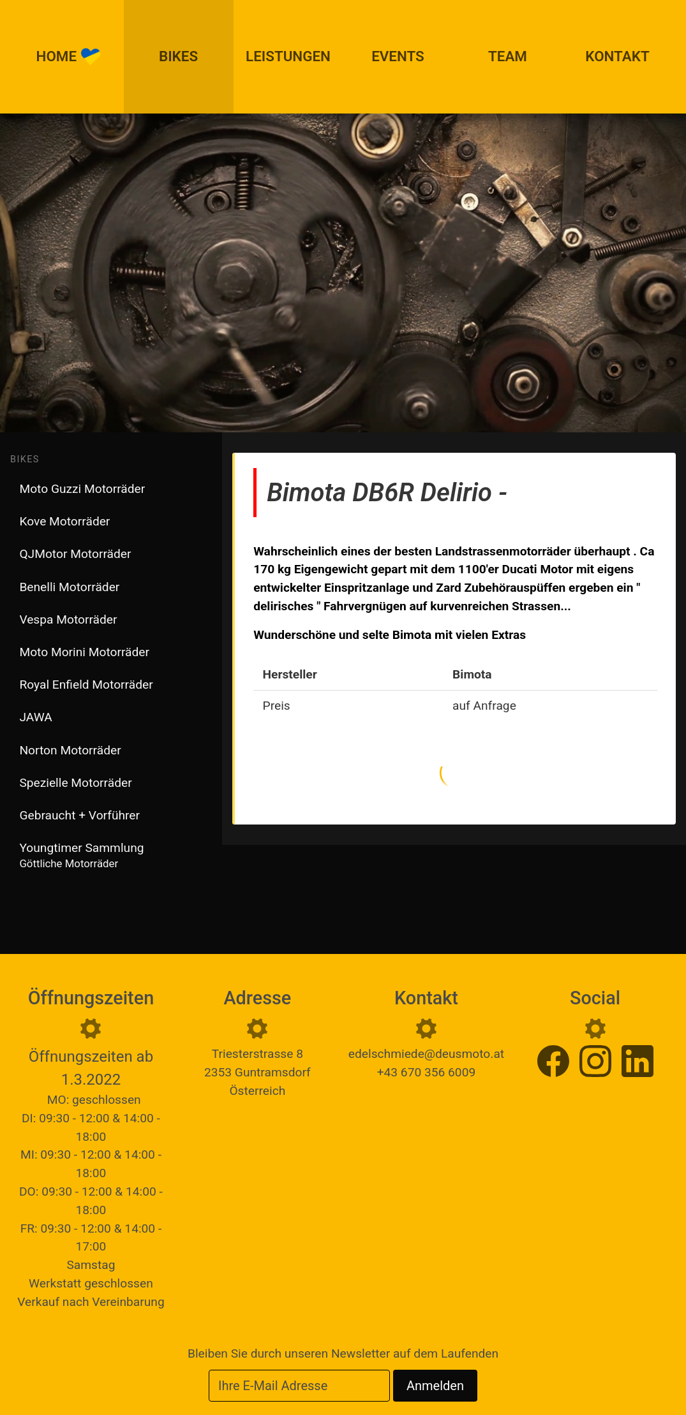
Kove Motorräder (64, 521)
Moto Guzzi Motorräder (82, 488)
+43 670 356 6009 (426, 1072)
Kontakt (617, 56)
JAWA (35, 717)
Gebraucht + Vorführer (79, 815)
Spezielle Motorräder (75, 782)
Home (68, 57)
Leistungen (288, 56)
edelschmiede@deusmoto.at (426, 1053)
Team (507, 56)
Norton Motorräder (70, 750)
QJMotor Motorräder (75, 553)
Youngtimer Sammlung (81, 855)
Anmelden (435, 1385)
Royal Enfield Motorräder (86, 684)
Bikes (178, 56)
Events (397, 56)
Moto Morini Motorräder (84, 652)
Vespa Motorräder (68, 619)
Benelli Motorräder (69, 587)
